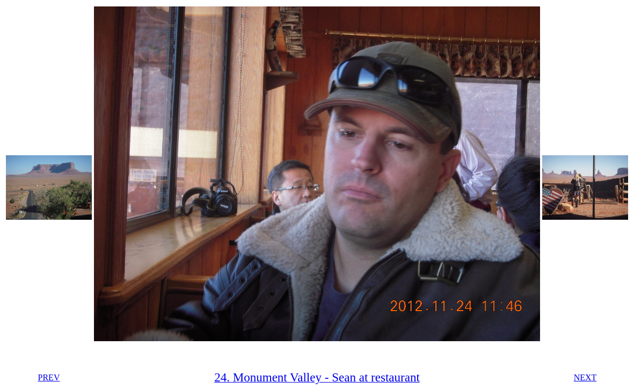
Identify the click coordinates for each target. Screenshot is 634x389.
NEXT (585, 377)
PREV (49, 377)
